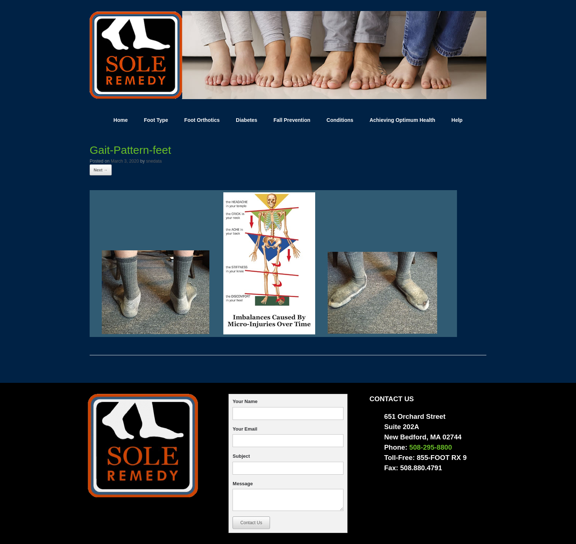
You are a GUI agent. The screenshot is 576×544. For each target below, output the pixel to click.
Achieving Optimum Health (402, 120)
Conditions (340, 120)
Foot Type (156, 120)
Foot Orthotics (202, 120)
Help (456, 120)
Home (121, 120)
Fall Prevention (291, 120)
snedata (154, 161)
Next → (101, 170)
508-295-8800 (430, 447)
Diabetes (246, 120)
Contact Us (251, 522)
